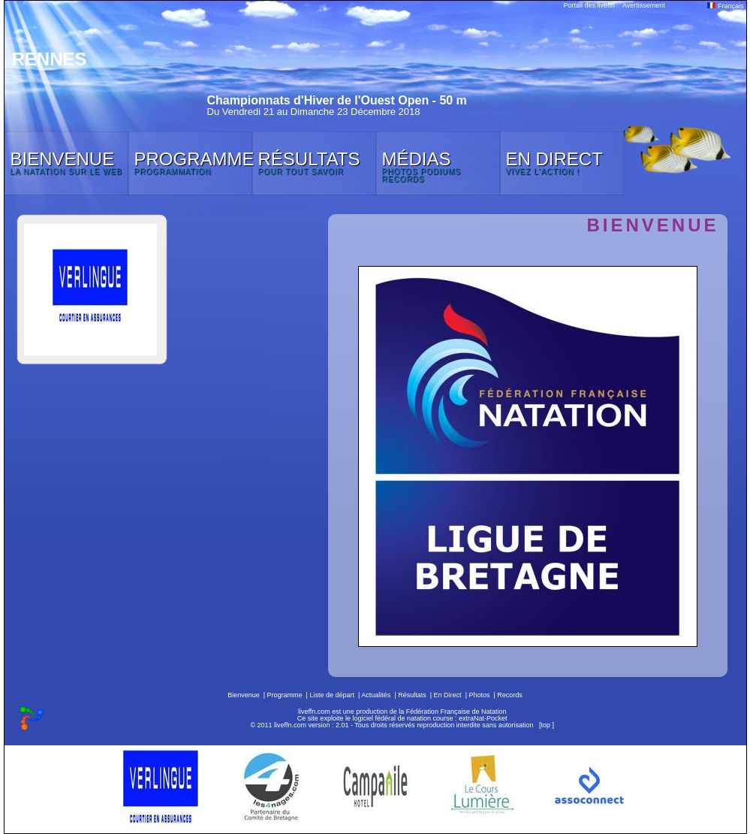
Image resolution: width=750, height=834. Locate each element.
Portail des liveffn (589, 5)
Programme (285, 695)
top (545, 725)
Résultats (412, 695)
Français (725, 6)
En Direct (448, 695)
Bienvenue (243, 695)
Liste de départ (331, 695)
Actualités (375, 695)
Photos (478, 695)
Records (510, 695)
